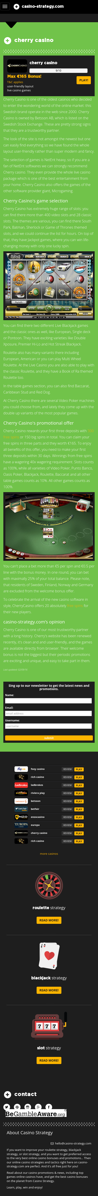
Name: (9, 695)
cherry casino (43, 63)
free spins (75, 605)
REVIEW (67, 769)
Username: (12, 720)
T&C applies (15, 82)
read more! (48, 920)
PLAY (79, 769)
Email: (9, 708)
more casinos (49, 854)
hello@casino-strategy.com (71, 1143)
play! (83, 80)
